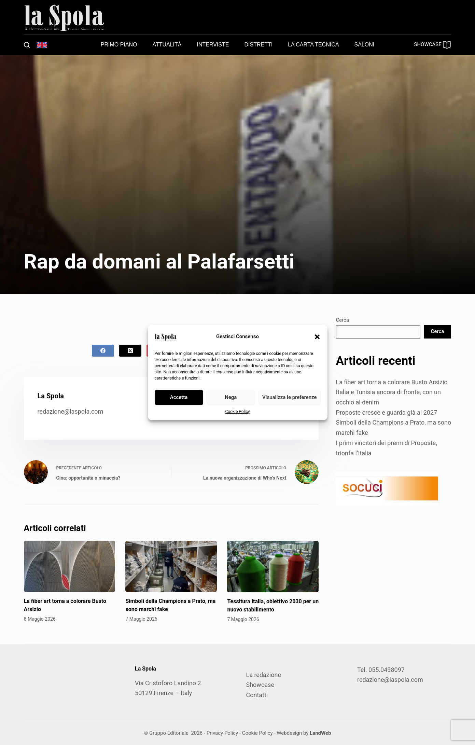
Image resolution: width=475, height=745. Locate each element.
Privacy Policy (222, 733)
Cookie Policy (237, 411)
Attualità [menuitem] (166, 44)
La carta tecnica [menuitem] (313, 44)
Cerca (342, 320)
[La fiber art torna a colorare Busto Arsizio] (69, 566)
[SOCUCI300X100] (387, 488)
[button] (317, 336)
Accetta (179, 397)
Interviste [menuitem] (213, 44)
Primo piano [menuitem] (119, 44)
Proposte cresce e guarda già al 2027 (386, 412)
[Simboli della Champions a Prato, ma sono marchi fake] (171, 566)
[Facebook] (103, 351)
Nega (231, 397)
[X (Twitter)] (130, 351)
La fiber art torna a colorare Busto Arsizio (391, 382)
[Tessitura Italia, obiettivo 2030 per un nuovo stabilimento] (273, 566)
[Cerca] (27, 45)
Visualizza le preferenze (289, 397)
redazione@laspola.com (70, 411)
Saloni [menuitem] (364, 44)
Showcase (260, 684)
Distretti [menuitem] (258, 44)
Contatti (257, 695)
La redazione (263, 674)
